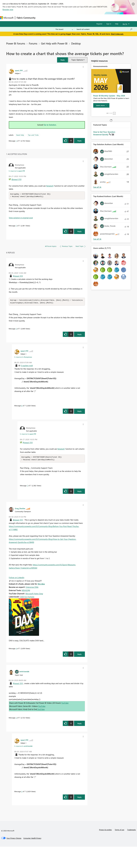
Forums (41, 18)
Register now (7, 9)
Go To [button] (125, 24)
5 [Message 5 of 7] (16, 329)
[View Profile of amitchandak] (24, 672)
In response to (17, 171)
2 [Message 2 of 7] (16, 718)
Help (116, 24)
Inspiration (52, 18)
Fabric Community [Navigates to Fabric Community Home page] (26, 17)
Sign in (108, 24)
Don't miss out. (117, 34)
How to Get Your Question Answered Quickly (104, 133)
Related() (50, 186)
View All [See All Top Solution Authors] (97, 187)
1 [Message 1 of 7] (16, 141)
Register (99, 24)
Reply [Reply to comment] (79, 232)
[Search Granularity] (64, 29)
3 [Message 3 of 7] (21, 792)
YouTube (64, 703)
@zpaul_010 (16, 179)
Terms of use (119, 830)
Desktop (76, 43)
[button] (62, 59)
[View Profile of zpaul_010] (19, 70)
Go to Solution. (50, 125)
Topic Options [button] (77, 60)
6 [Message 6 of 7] (21, 406)
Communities (73, 18)
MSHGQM (26, 591)
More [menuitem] (104, 18)
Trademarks (131, 830)
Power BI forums (15, 43)
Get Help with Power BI (54, 43)
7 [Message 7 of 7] (16, 226)
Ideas (62, 18)
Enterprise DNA (32, 588)
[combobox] (104, 29)
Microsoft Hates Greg (34, 594)
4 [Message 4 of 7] (16, 649)
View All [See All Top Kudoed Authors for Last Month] (97, 239)
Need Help (20, 135)
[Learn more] (101, 105)
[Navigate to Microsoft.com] (6, 17)
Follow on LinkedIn (16, 578)
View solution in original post (21, 218)
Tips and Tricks (33, 135)
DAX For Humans (27, 597)
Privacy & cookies (105, 830)
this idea (41, 584)
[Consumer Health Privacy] (32, 839)
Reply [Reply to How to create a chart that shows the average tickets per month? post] (79, 141)
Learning (94, 18)
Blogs (84, 18)
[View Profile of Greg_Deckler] (20, 509)
